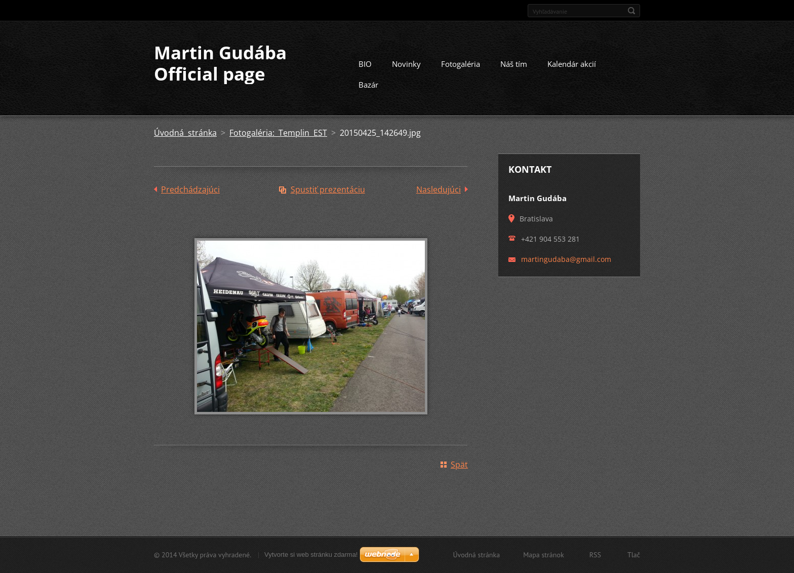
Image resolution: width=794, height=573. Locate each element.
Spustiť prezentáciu (328, 189)
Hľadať (631, 10)
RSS (595, 554)
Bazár (368, 85)
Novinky (406, 64)
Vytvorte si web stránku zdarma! (311, 554)
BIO (365, 64)
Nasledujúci (438, 189)
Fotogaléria (460, 64)
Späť (459, 464)
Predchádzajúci (190, 189)
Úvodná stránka (185, 132)
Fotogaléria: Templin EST (278, 132)
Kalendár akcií (571, 64)
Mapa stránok (543, 554)
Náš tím (513, 64)
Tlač (633, 554)
